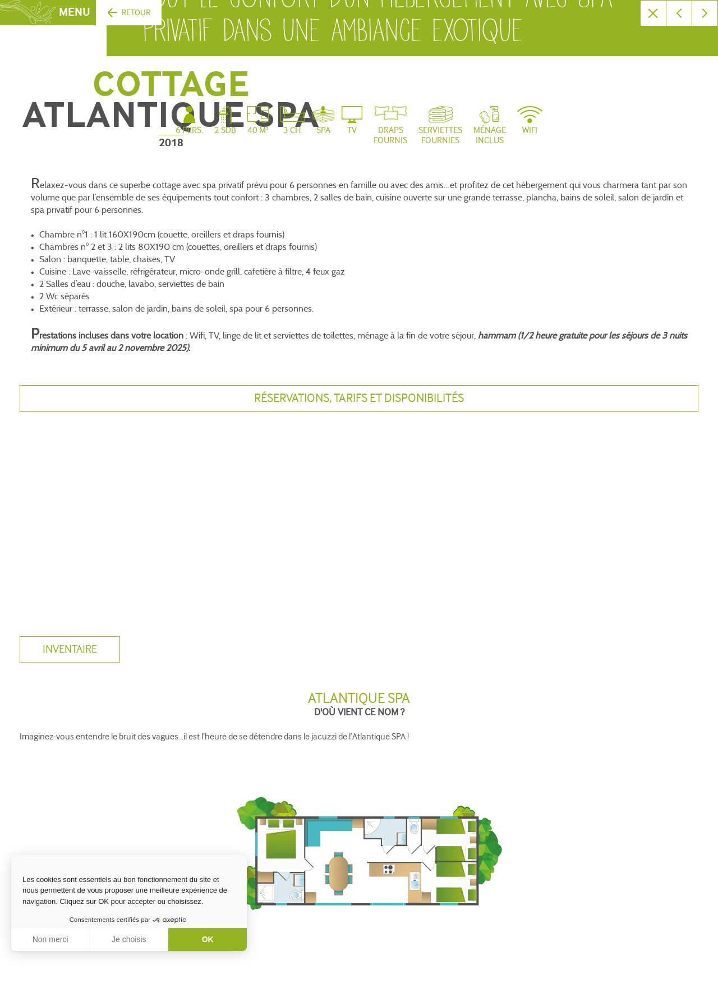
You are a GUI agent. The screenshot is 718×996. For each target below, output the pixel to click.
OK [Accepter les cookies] (208, 939)
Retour (136, 12)
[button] (17, 983)
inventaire (70, 649)
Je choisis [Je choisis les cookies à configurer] (129, 939)
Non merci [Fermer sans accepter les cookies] (50, 939)
